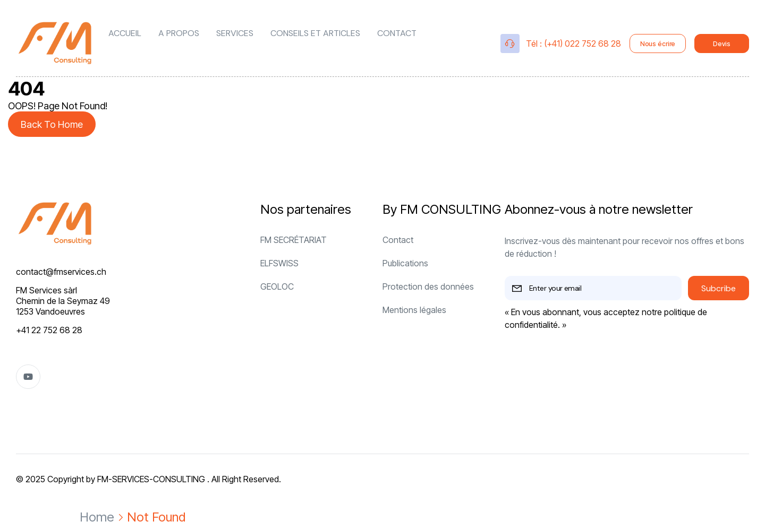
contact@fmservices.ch (61, 271)
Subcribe (718, 288)
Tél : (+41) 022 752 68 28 (573, 43)
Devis (721, 44)
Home (97, 517)
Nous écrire (658, 44)
